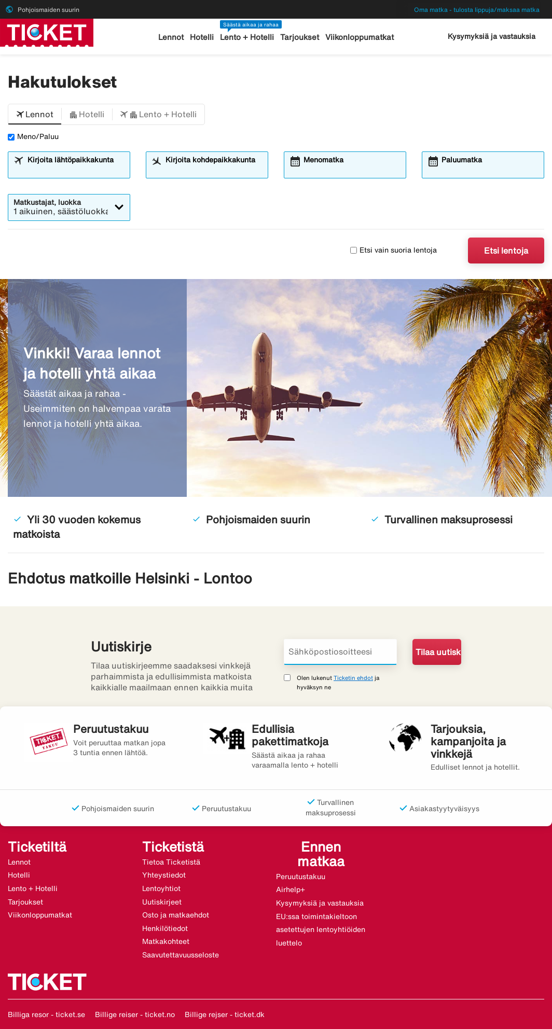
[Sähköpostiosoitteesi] (340, 652)
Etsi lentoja (506, 250)
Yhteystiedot (164, 875)
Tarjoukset (299, 37)
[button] (34, 114)
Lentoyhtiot (161, 888)
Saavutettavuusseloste (180, 954)
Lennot (171, 37)
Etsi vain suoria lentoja (393, 250)
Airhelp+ (290, 889)
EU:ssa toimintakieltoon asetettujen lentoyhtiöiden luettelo (320, 930)
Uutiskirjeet (162, 902)
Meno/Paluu (33, 136)
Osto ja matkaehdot (175, 915)
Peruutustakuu (300, 876)
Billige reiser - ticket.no (135, 1014)
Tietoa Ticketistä (171, 862)
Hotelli (202, 37)
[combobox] (75, 169)
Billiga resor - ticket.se (46, 1014)
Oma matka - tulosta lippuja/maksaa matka (477, 9)
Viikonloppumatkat (359, 37)
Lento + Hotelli (247, 37)
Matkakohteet (165, 941)
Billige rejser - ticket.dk (225, 1014)
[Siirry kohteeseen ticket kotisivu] (46, 31)
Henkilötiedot (165, 928)
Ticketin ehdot (353, 677)
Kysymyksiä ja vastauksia (491, 36)
